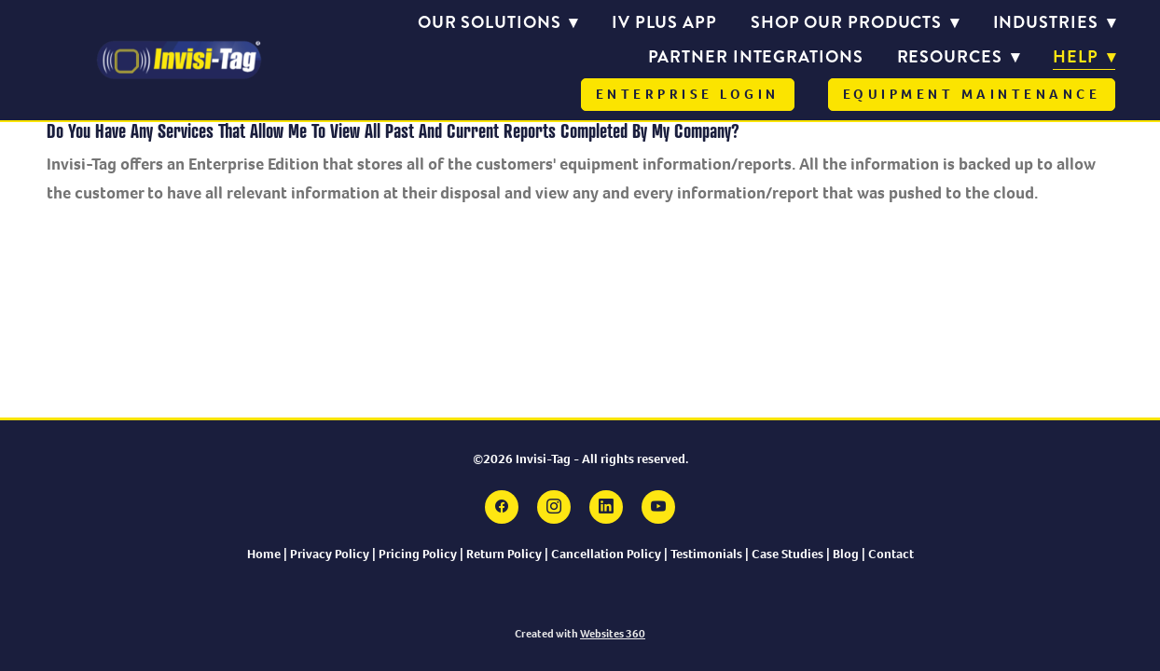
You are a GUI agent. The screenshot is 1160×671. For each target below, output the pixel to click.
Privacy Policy (329, 554)
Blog (847, 554)
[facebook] (501, 507)
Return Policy (504, 554)
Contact (891, 554)
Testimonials (707, 554)
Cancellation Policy (606, 554)
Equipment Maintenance (972, 94)
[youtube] (658, 507)
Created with (580, 633)
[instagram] (554, 507)
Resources (958, 57)
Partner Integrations (755, 57)
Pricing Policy (418, 554)
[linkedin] (606, 507)
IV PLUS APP (664, 22)
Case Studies (787, 554)
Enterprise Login (688, 94)
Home (264, 554)
